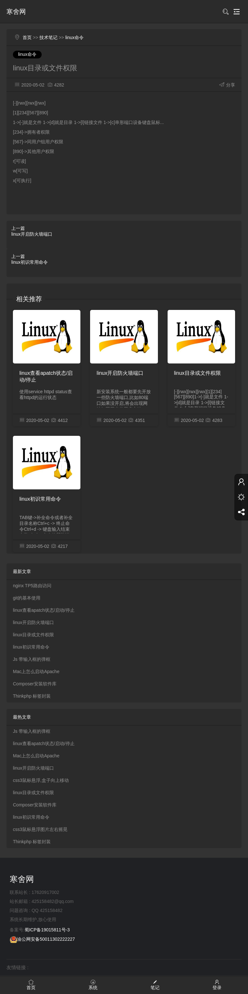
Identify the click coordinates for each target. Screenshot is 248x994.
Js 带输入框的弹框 (31, 659)
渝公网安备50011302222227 (42, 939)
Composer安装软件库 (35, 683)
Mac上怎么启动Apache (36, 671)
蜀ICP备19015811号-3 (47, 929)
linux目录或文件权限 (197, 373)
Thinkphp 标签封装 (32, 696)
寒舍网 (16, 11)
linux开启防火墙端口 (31, 234)
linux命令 (74, 37)
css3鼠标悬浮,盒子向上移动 (41, 780)
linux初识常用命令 (29, 262)
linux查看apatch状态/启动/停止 (46, 376)
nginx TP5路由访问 (32, 585)
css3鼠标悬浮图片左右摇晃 (40, 829)
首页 (27, 37)
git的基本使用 (26, 597)
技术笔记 (48, 37)
